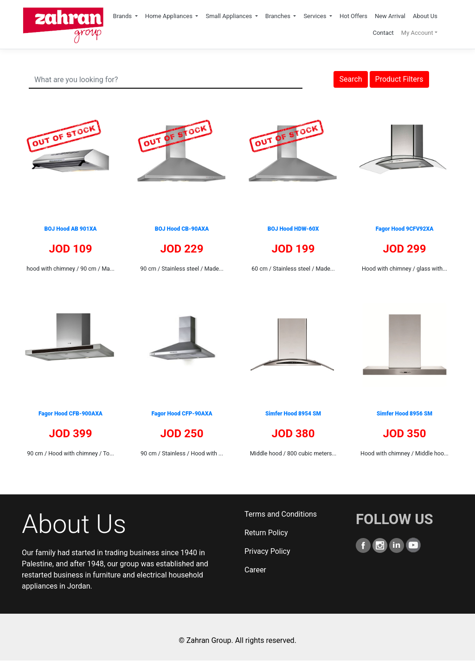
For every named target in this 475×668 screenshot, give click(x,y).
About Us (425, 16)
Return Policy (266, 532)
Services (315, 16)
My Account (417, 32)
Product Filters (399, 79)
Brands (123, 16)
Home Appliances (169, 16)
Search (350, 79)
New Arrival (390, 16)
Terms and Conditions (280, 514)
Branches (278, 16)
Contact (382, 32)
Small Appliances (229, 16)
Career (255, 569)
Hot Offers (353, 16)
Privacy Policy (267, 551)
